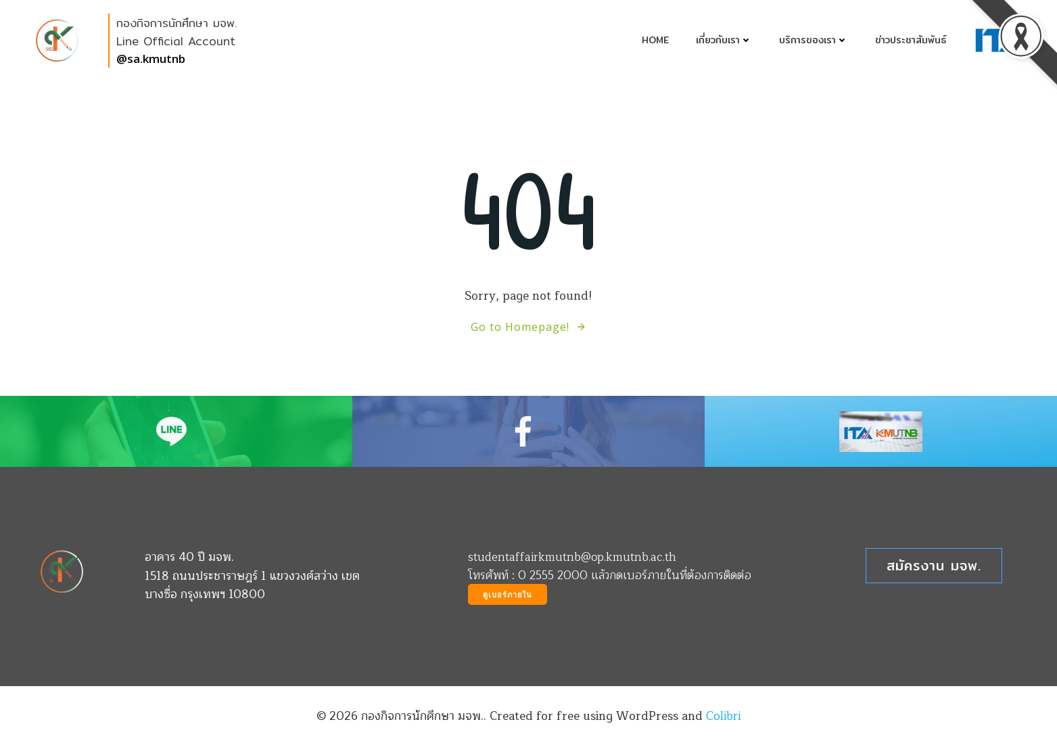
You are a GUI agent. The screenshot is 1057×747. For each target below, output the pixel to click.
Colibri (723, 716)
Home (655, 40)
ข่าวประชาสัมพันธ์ (910, 40)
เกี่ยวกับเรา (724, 40)
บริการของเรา (813, 40)
